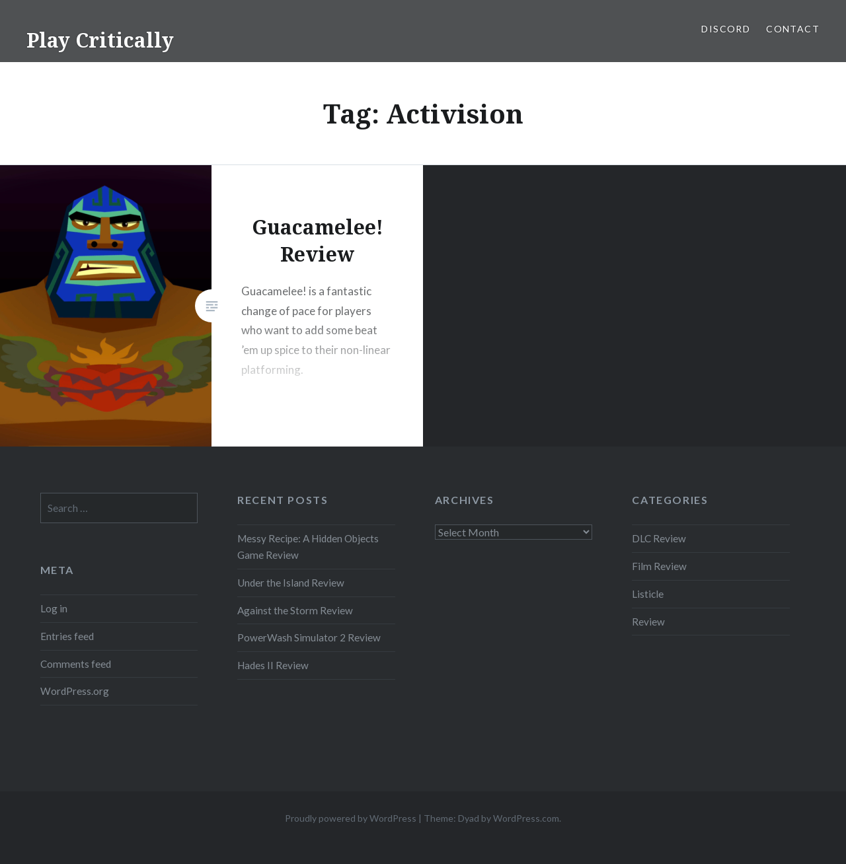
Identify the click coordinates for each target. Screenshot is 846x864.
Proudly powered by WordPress (350, 818)
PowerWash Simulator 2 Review (309, 637)
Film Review (659, 566)
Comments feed (75, 664)
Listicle (648, 594)
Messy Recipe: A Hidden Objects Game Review (308, 546)
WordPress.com (526, 818)
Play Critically (100, 40)
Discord (725, 28)
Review (648, 622)
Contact (793, 28)
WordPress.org (74, 691)
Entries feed (67, 636)
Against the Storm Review (295, 610)
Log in (53, 608)
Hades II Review (273, 665)
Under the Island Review (290, 583)
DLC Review (659, 538)
